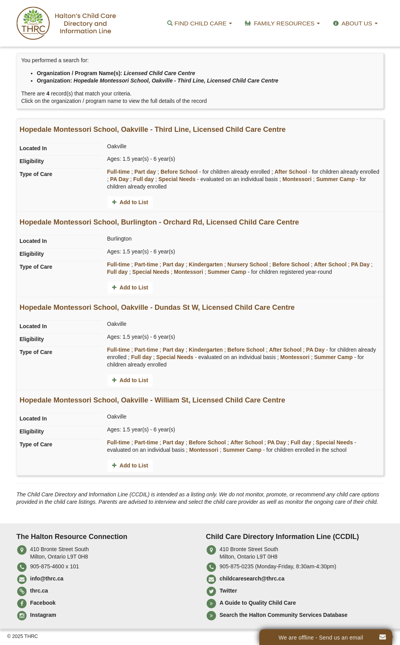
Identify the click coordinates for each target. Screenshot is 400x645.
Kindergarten (206, 264)
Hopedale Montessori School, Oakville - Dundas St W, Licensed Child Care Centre (157, 307)
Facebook (42, 603)
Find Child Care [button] (199, 23)
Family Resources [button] (282, 23)
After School (291, 172)
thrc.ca (39, 591)
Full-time (118, 172)
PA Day (119, 179)
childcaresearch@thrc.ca (252, 578)
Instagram (43, 615)
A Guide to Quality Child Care (258, 603)
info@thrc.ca (46, 578)
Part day (145, 172)
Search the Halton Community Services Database (284, 615)
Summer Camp (335, 179)
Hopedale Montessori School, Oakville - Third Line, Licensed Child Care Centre (153, 129)
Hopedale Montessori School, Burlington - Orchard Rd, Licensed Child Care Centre (159, 222)
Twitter (228, 591)
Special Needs (177, 179)
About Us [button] (355, 23)
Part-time (146, 264)
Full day (143, 179)
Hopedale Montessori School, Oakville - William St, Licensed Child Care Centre (152, 400)
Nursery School (247, 264)
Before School (179, 172)
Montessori (297, 179)
